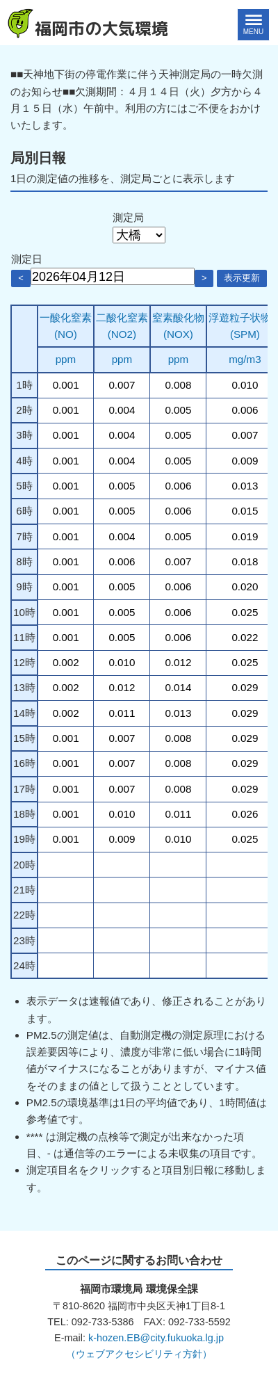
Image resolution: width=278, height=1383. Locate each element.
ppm (66, 359)
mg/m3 (245, 359)
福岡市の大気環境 (101, 28)
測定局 (128, 217)
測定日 (26, 259)
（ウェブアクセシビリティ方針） (139, 1353)
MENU (253, 31)
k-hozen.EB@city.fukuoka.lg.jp (156, 1337)
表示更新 (242, 278)
